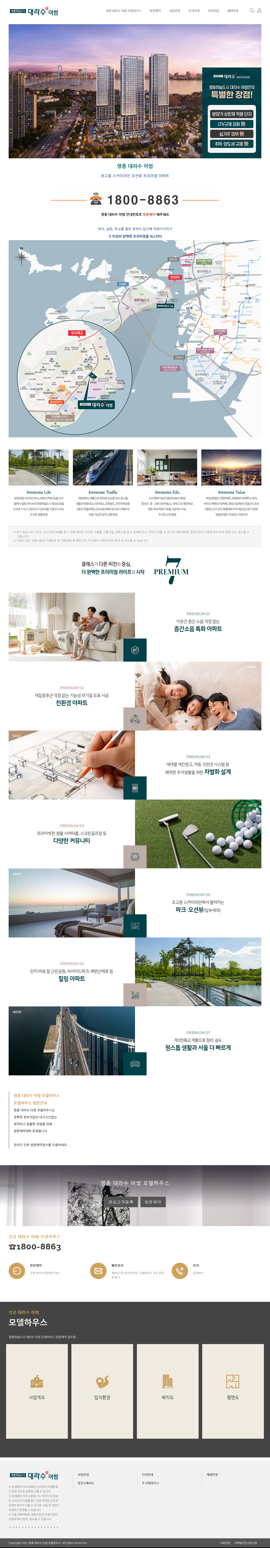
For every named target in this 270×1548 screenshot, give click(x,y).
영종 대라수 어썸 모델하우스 (123, 10)
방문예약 (155, 10)
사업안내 (174, 10)
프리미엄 (213, 10)
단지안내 (193, 10)
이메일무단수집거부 (245, 1542)
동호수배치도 (86, 1483)
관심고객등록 (121, 1202)
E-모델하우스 (150, 1483)
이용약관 (225, 1542)
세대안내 (232, 10)
